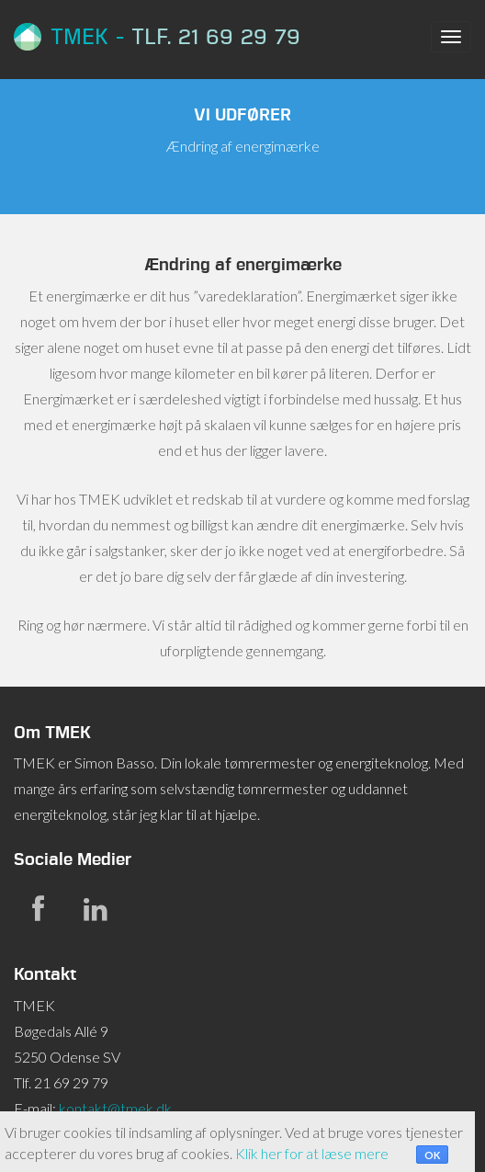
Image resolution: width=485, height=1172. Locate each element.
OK (432, 1155)
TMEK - (157, 37)
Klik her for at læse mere (312, 1153)
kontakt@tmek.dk (115, 1108)
